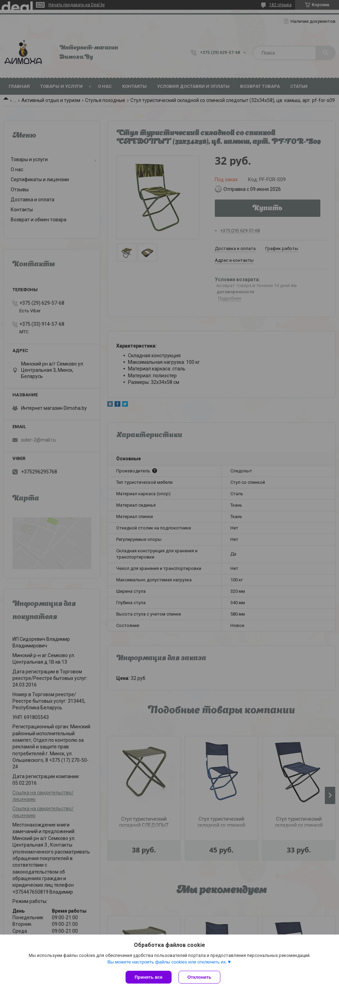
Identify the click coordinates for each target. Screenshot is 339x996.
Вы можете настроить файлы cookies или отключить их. (167, 962)
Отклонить (199, 977)
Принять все (149, 977)
